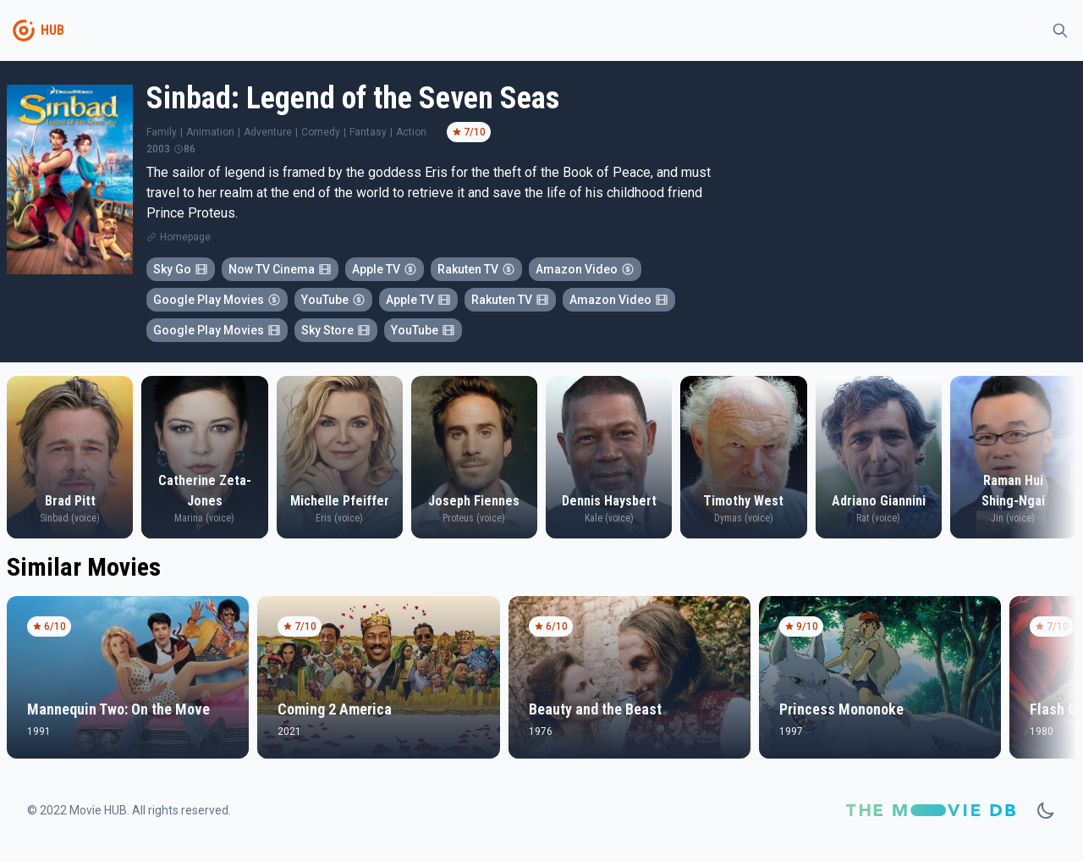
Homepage (185, 237)
